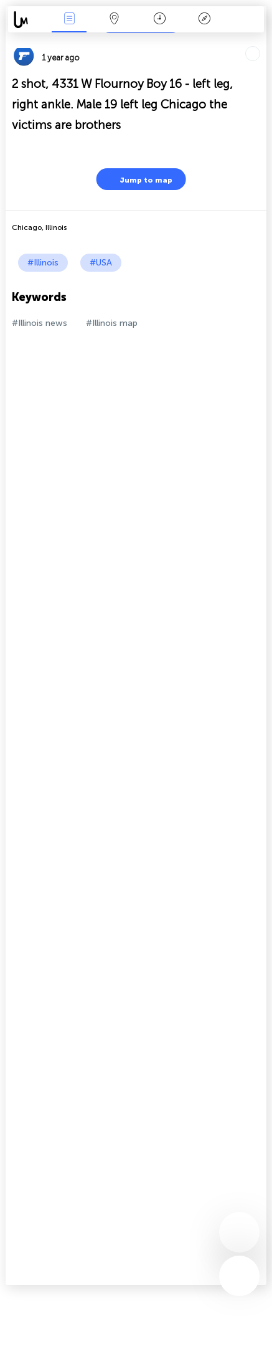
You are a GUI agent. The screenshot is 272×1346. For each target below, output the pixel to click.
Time (159, 19)
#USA (101, 262)
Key (205, 19)
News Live (69, 19)
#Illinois (43, 262)
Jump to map (138, 179)
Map (114, 19)
